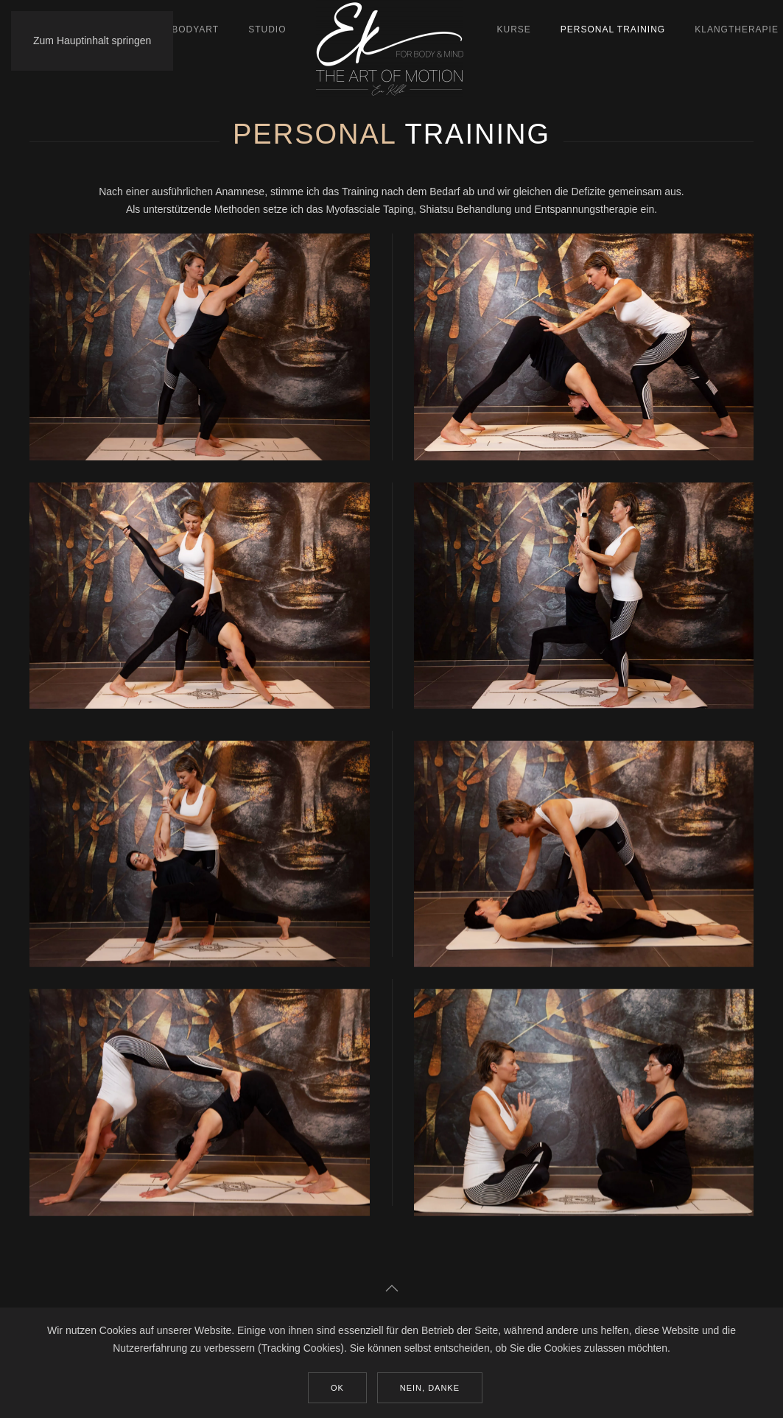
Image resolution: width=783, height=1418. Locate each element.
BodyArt (195, 29)
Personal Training (613, 29)
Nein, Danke (430, 1387)
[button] (392, 1288)
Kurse (514, 29)
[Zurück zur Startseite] (391, 49)
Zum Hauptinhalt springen (92, 40)
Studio (267, 29)
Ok (337, 1387)
